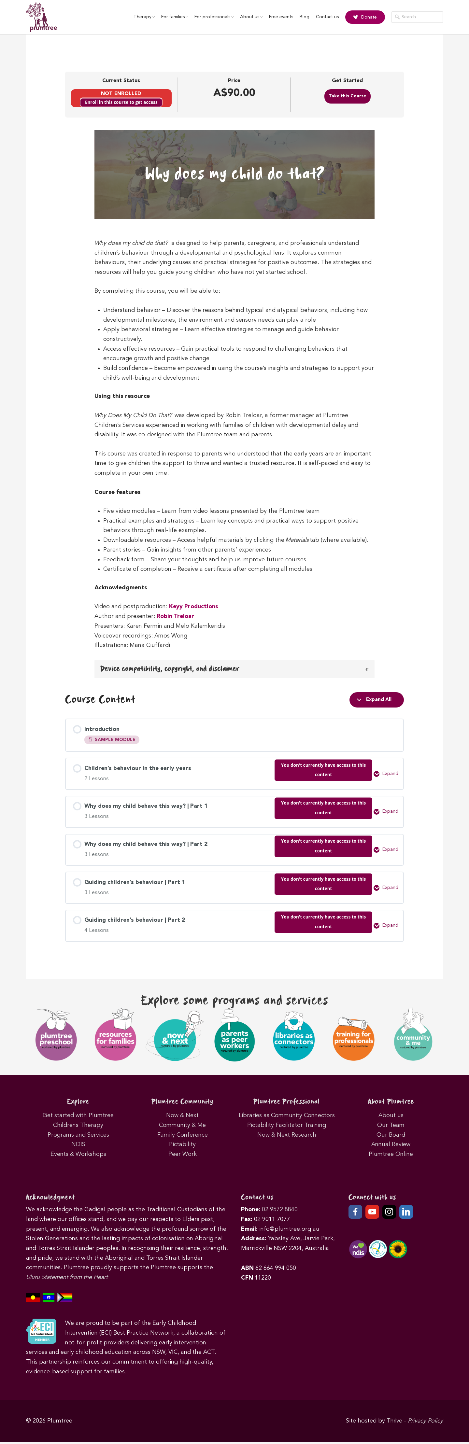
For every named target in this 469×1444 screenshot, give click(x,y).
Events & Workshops (78, 1156)
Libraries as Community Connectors (287, 1117)
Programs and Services (78, 1137)
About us (248, 17)
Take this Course (347, 96)
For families (171, 17)
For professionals (211, 17)
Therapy (141, 17)
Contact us (324, 17)
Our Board (391, 1137)
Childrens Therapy (78, 1127)
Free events (278, 17)
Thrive (393, 1422)
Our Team (391, 1127)
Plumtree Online (391, 1156)
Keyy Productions (194, 607)
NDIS (78, 1146)
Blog (301, 17)
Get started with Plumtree (78, 1117)
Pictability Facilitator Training (286, 1127)
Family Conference (182, 1137)
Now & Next (182, 1117)
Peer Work (182, 1156)
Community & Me (182, 1127)
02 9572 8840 (280, 1211)
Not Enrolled (121, 93)
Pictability (182, 1146)
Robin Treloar (175, 616)
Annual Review (390, 1146)
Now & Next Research (286, 1137)
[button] (234, 669)
